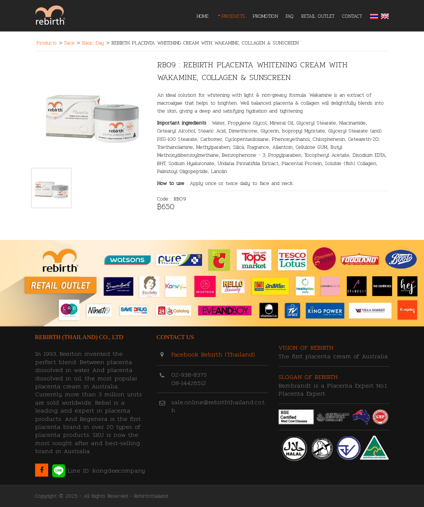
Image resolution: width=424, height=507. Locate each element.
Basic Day (93, 43)
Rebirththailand (151, 496)
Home (203, 16)
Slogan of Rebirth (308, 377)
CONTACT (352, 16)
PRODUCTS (233, 16)
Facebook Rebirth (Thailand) (213, 354)
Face (69, 43)
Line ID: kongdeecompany (98, 470)
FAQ (290, 16)
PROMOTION (265, 16)
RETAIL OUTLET (318, 16)
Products (47, 43)
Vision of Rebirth (305, 347)
